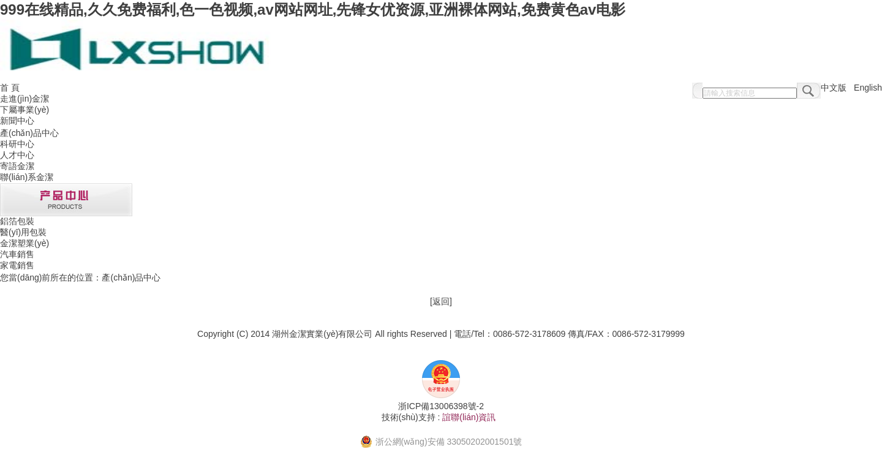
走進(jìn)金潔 (24, 99)
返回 (441, 301)
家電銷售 (17, 265)
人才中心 (17, 155)
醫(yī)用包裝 (23, 232)
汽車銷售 (17, 254)
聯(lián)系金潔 (26, 177)
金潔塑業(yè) (24, 243)
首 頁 (10, 87)
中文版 (833, 87)
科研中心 (17, 144)
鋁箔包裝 (17, 221)
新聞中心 (17, 121)
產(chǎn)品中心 (29, 133)
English (868, 87)
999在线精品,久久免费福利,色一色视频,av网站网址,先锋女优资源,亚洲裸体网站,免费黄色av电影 (312, 9)
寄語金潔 (17, 166)
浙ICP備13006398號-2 (441, 406)
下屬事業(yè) (24, 110)
